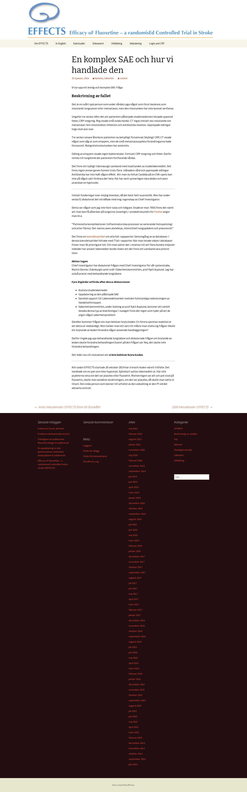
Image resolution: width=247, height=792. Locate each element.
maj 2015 (133, 721)
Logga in (87, 445)
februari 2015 (135, 737)
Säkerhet (109, 78)
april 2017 (133, 599)
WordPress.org (91, 461)
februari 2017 (135, 609)
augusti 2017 (135, 577)
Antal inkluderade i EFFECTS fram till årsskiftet (67, 407)
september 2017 (137, 572)
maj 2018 (133, 535)
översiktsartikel (95, 236)
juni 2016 (133, 652)
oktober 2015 (135, 695)
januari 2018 (135, 551)
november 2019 (137, 465)
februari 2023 (135, 433)
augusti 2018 (135, 519)
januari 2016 (135, 679)
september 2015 (137, 700)
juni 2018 (133, 529)
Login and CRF (156, 43)
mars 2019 (134, 492)
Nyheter (99, 78)
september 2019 (137, 471)
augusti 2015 (135, 705)
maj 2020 (133, 455)
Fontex (158, 211)
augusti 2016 (135, 641)
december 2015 (137, 684)
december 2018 (137, 503)
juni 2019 (133, 481)
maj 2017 (133, 593)
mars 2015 (134, 732)
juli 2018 (133, 524)
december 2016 (137, 620)
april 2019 (133, 487)
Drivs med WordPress (123, 784)
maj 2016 (133, 657)
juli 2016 (133, 647)
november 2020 (137, 449)
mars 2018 (134, 540)
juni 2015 (133, 716)
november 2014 (137, 748)
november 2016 (137, 625)
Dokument (98, 43)
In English (61, 43)
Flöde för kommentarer (95, 456)
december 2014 (137, 743)
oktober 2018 (135, 508)
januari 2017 (135, 615)
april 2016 (133, 663)
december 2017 (137, 556)
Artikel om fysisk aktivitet (51, 428)
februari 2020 (135, 460)
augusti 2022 (135, 439)
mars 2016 (134, 668)
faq (176, 439)
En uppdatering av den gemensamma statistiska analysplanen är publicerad (51, 452)
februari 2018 (135, 545)
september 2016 (137, 636)
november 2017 (137, 561)
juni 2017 (133, 588)
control (123, 78)
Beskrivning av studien (185, 433)
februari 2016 (135, 673)
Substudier (79, 43)
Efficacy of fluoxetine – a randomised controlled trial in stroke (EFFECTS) (53, 464)
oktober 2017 (135, 567)
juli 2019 (133, 476)
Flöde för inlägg (91, 450)
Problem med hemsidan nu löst (53, 433)
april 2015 (133, 727)
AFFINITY (178, 428)
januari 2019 (135, 497)
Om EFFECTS (41, 43)
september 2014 (137, 759)
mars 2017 (134, 604)
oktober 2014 (135, 753)
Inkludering (136, 43)
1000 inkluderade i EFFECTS (192, 407)
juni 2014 (133, 764)
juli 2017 (133, 583)
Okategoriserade (183, 449)
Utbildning (116, 43)
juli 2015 (133, 711)
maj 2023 (133, 428)
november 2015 (137, 689)
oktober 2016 (135, 631)
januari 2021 (135, 444)
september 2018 (137, 513)
